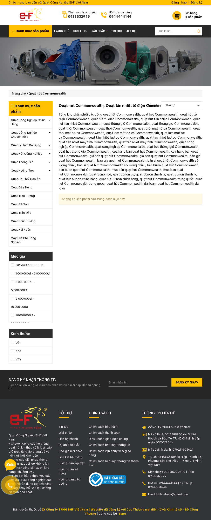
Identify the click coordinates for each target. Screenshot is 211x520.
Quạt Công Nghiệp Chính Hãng (28, 122)
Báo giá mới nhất (70, 451)
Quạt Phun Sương (23, 221)
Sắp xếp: (153, 105)
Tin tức (116, 31)
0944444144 (120, 16)
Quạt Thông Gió (22, 162)
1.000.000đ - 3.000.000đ (32, 273)
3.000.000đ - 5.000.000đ (22, 286)
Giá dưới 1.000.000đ (29, 265)
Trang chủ (61, 31)
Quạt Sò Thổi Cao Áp (26, 179)
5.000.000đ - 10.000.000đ (22, 303)
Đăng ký (196, 2)
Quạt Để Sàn (20, 204)
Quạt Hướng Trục (23, 170)
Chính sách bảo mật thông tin (109, 445)
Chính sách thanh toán (104, 433)
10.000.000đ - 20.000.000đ (23, 319)
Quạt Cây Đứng (21, 187)
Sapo (122, 513)
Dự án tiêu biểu (69, 445)
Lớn (18, 342)
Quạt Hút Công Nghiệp (26, 153)
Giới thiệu (80, 31)
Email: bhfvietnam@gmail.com (168, 494)
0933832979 (79, 16)
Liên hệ (131, 31)
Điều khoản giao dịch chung (108, 439)
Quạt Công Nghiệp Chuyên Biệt (24, 135)
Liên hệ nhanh (68, 439)
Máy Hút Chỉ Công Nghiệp (23, 240)
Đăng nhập (179, 2)
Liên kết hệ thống (71, 457)
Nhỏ (18, 351)
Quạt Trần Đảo (21, 213)
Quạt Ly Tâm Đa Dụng (26, 145)
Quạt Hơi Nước (21, 229)
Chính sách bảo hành (103, 427)
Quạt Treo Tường (23, 196)
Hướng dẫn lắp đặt (71, 463)
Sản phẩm (99, 31)
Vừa (18, 359)
